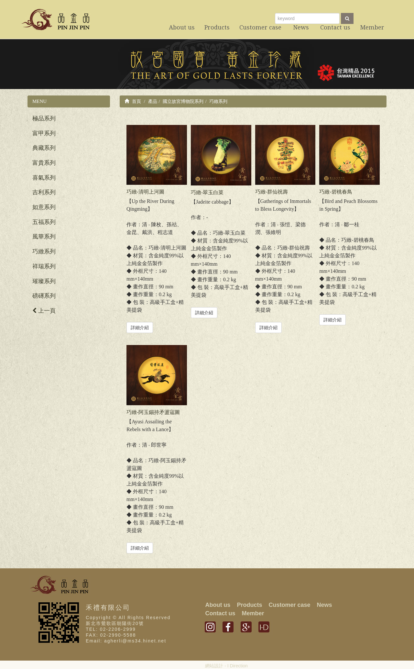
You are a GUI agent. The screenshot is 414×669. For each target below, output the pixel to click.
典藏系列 (44, 148)
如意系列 (44, 207)
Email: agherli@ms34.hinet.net (126, 640)
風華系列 (44, 236)
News (324, 605)
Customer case (289, 605)
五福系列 (44, 222)
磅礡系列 (44, 296)
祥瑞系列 (44, 266)
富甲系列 (44, 133)
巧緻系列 (44, 251)
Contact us (220, 613)
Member (253, 613)
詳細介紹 (140, 327)
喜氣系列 (44, 177)
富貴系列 (44, 163)
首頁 (133, 101)
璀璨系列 (44, 281)
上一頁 (44, 310)
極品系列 (44, 118)
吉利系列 (44, 192)
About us (217, 605)
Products (249, 605)
